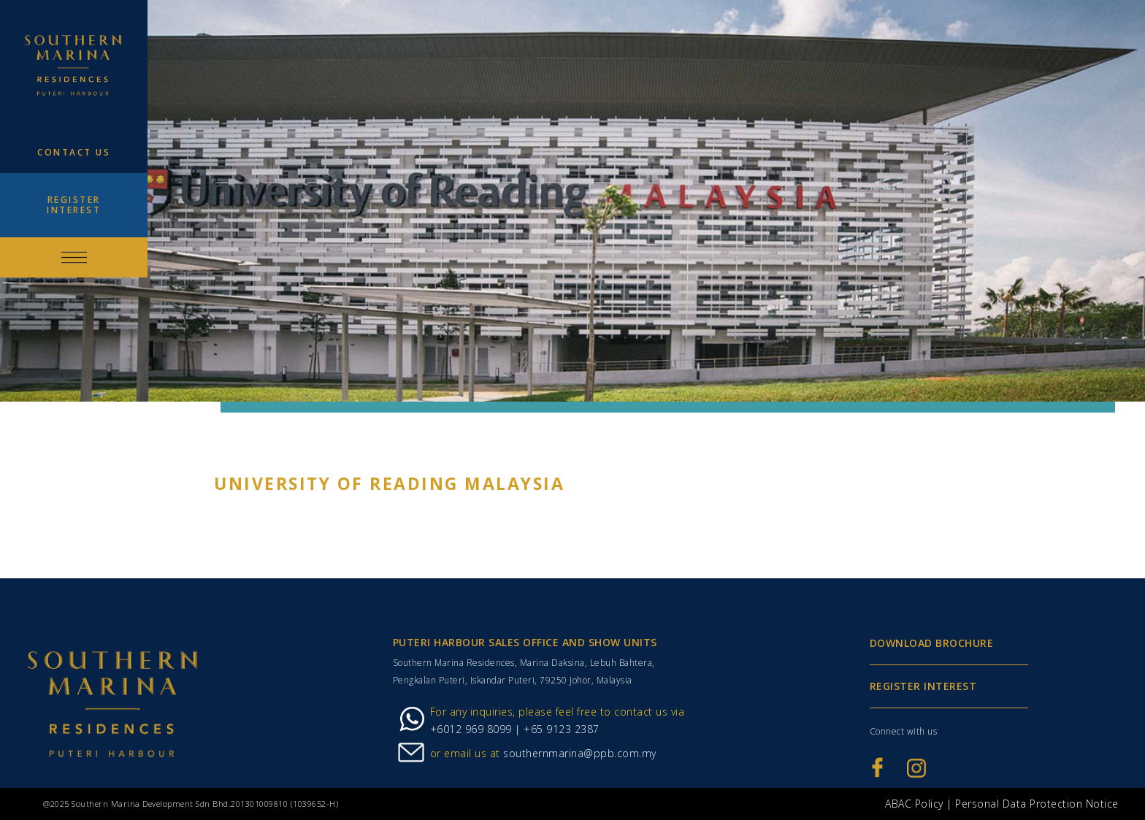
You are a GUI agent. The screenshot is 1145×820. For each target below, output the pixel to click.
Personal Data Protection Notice (1037, 804)
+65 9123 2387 (560, 729)
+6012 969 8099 (471, 729)
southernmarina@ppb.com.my (579, 753)
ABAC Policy (914, 804)
